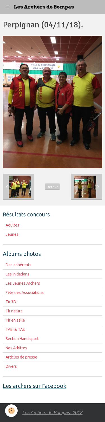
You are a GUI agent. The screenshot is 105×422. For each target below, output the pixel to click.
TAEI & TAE (15, 329)
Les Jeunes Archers (23, 283)
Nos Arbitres (16, 348)
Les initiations (17, 274)
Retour (52, 186)
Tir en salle (15, 320)
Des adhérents (18, 265)
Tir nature (14, 311)
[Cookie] (11, 410)
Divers (11, 366)
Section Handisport (22, 338)
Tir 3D (11, 302)
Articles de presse (21, 357)
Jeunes (12, 234)
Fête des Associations (25, 292)
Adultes (12, 225)
